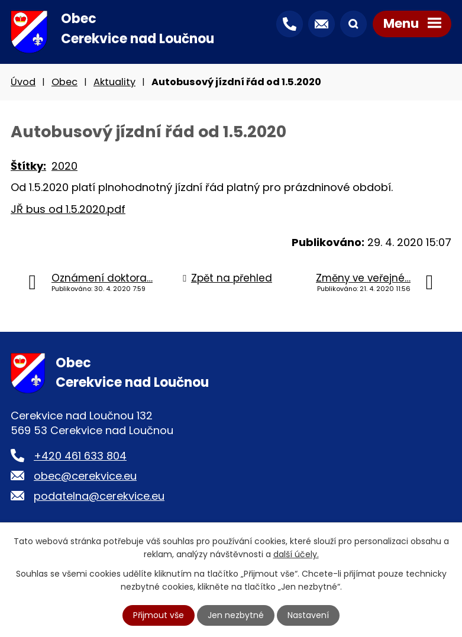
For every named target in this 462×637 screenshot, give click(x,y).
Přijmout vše (158, 615)
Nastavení (308, 615)
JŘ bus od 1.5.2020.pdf (68, 209)
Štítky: (28, 166)
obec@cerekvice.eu (85, 475)
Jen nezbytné (236, 615)
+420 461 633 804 (80, 455)
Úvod (23, 82)
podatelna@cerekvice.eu (99, 496)
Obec (64, 82)
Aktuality (114, 82)
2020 (64, 166)
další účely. (296, 554)
